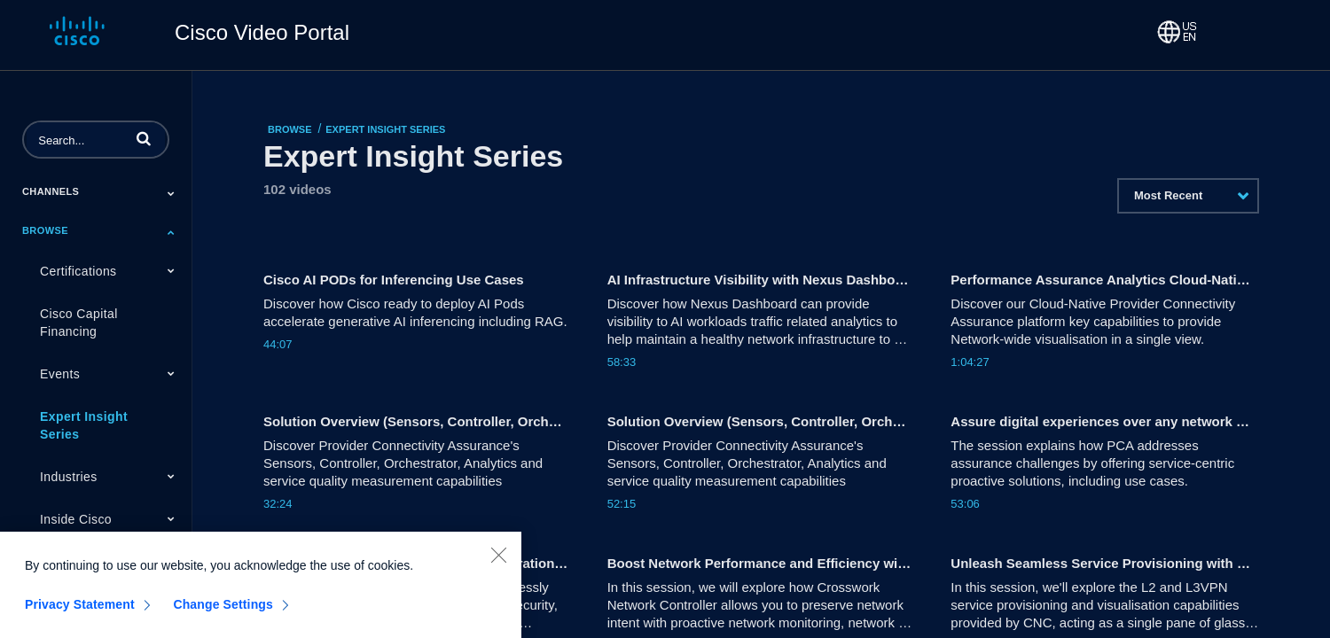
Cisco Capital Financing (79, 322)
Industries (69, 477)
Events (60, 374)
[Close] (498, 566)
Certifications (78, 271)
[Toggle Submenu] (171, 193)
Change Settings (223, 616)
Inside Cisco (76, 519)
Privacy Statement (80, 616)
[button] (144, 138)
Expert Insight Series (84, 425)
